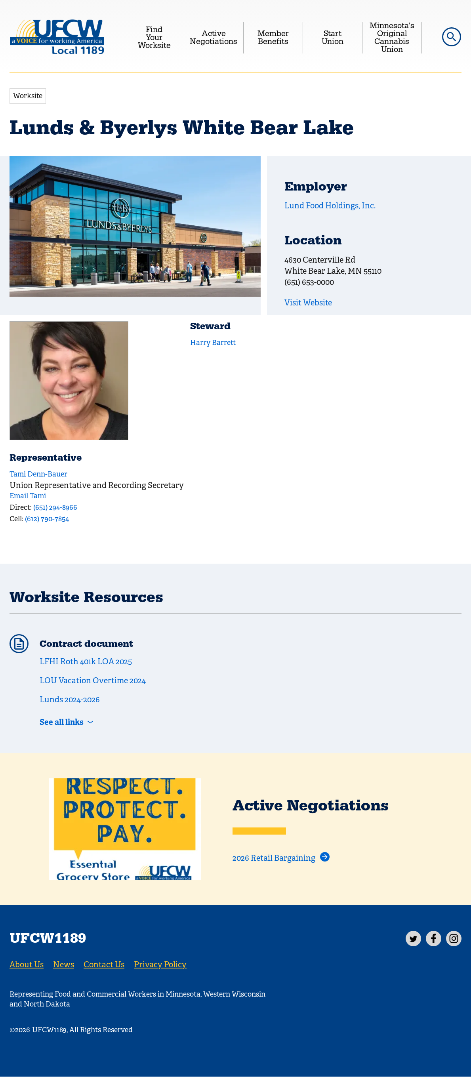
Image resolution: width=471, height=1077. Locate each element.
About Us (27, 965)
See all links (62, 722)
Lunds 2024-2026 (70, 700)
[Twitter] (413, 938)
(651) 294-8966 (55, 507)
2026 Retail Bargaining (274, 858)
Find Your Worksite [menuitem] (154, 38)
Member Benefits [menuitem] (273, 38)
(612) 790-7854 (47, 519)
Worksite (27, 95)
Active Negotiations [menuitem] (213, 38)
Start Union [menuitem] (332, 38)
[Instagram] (453, 938)
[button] (451, 37)
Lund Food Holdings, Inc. (330, 206)
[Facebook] (433, 938)
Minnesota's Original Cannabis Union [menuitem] (392, 37)
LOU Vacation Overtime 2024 (93, 681)
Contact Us (104, 965)
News (63, 965)
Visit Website (308, 303)
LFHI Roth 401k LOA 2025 (86, 662)
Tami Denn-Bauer (38, 474)
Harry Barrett (213, 342)
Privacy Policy (160, 965)
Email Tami (28, 496)
